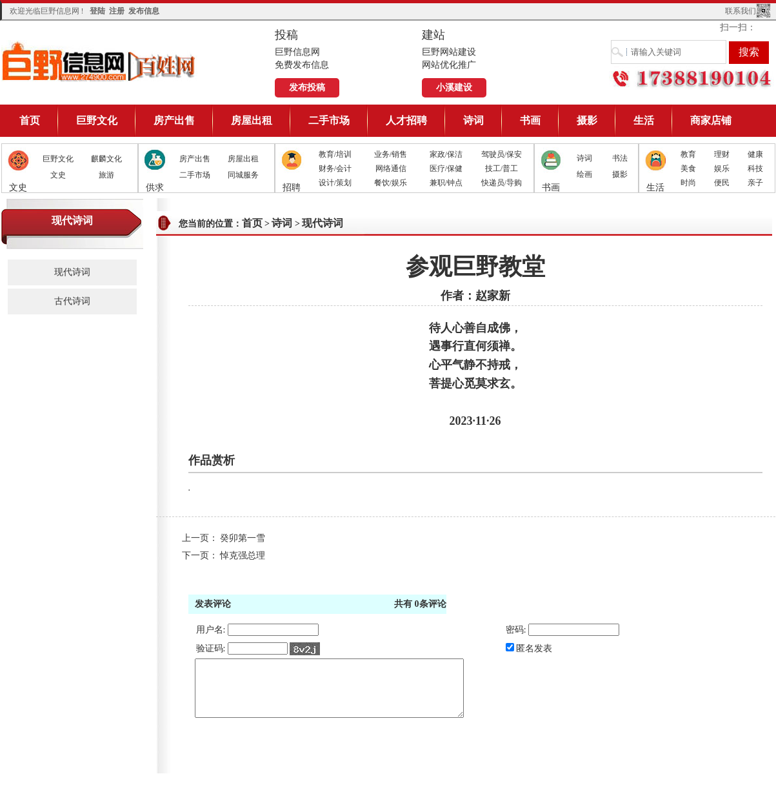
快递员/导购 (501, 182)
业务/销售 (390, 154)
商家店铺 (710, 120)
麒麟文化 (106, 158)
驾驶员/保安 (501, 154)
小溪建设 (454, 87)
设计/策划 (335, 182)
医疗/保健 (446, 168)
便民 (722, 182)
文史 (58, 174)
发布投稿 (307, 87)
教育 (688, 154)
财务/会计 (335, 168)
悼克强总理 (242, 555)
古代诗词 (72, 301)
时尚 (688, 182)
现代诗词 (72, 272)
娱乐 (722, 168)
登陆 (97, 10)
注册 (116, 10)
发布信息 (143, 10)
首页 (29, 120)
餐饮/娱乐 (390, 182)
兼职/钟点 (446, 182)
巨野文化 (96, 120)
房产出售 (174, 120)
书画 (530, 120)
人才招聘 (406, 120)
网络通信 (390, 168)
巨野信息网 (99, 61)
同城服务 (243, 174)
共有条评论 (420, 604)
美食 (688, 168)
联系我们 (740, 10)
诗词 (473, 120)
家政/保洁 (446, 154)
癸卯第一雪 (242, 538)
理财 (722, 154)
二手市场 (329, 120)
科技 (755, 168)
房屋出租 (251, 120)
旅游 (106, 174)
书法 (620, 158)
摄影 (587, 120)
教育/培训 (335, 154)
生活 (643, 120)
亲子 (755, 182)
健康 (755, 154)
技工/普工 (501, 168)
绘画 (584, 174)
